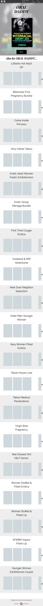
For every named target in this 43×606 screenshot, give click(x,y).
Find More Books (25, 1)
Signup (34, 1)
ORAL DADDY (21, 9)
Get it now (21, 52)
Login (38, 1)
